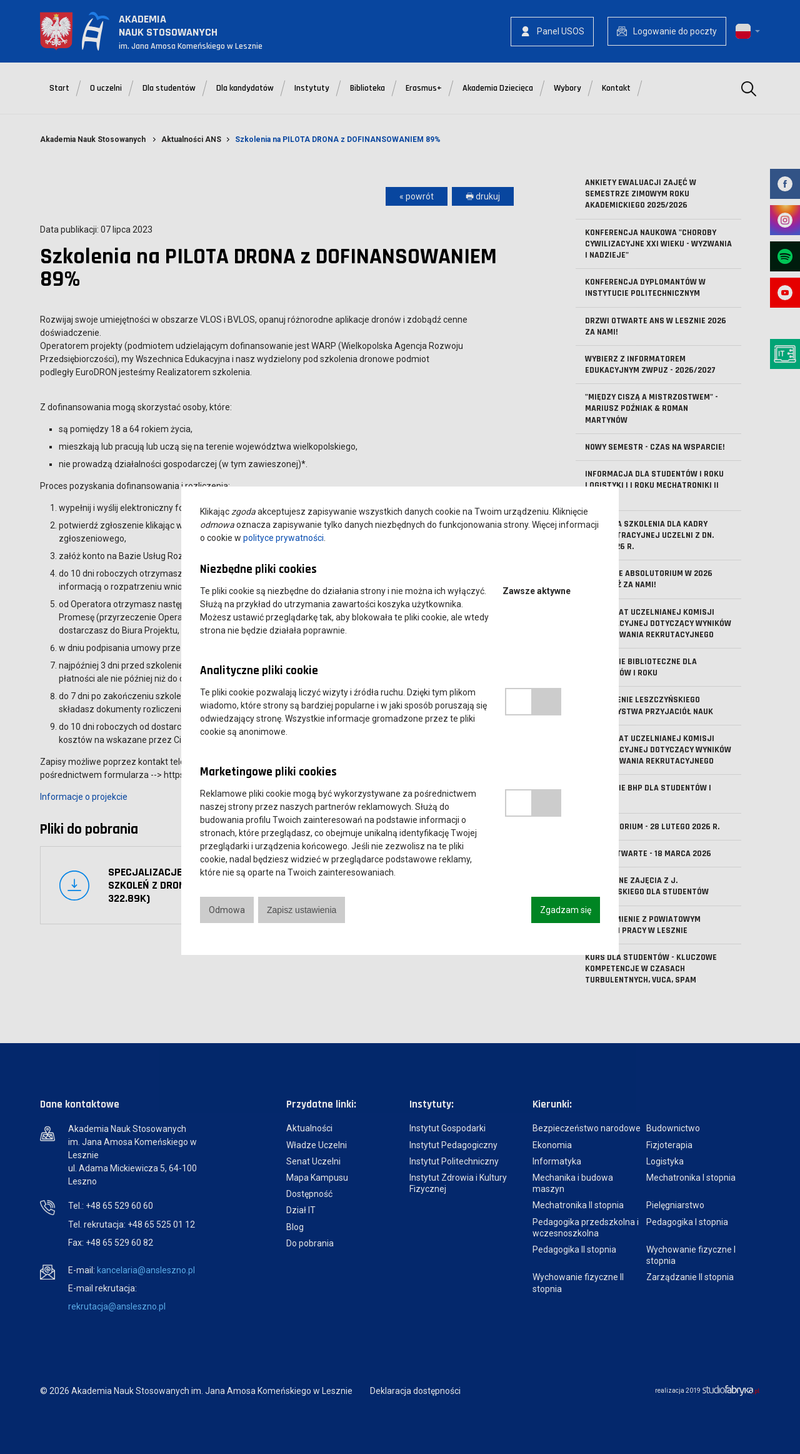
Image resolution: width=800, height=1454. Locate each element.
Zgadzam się (565, 910)
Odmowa (227, 910)
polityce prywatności (283, 538)
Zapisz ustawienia (301, 910)
